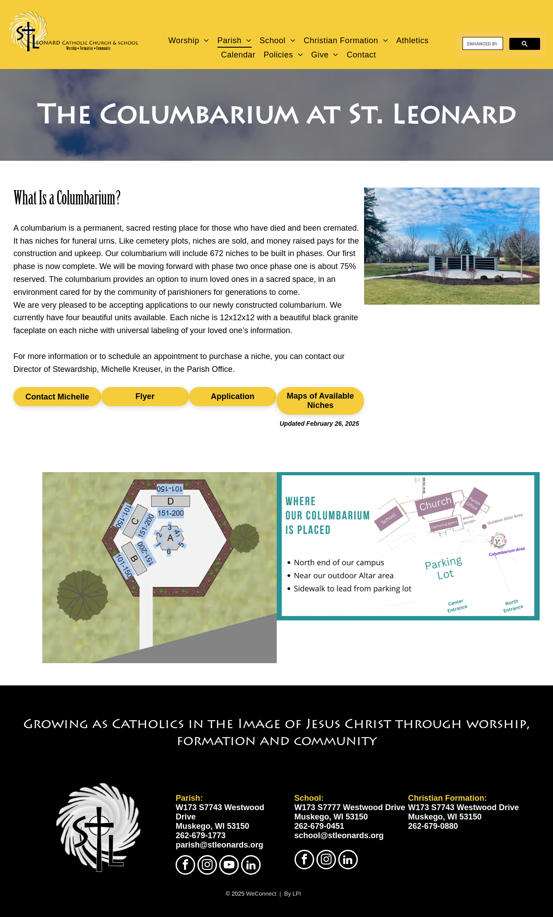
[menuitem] (189, 40)
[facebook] (185, 866)
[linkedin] (251, 866)
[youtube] (229, 866)
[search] (482, 44)
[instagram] (207, 866)
